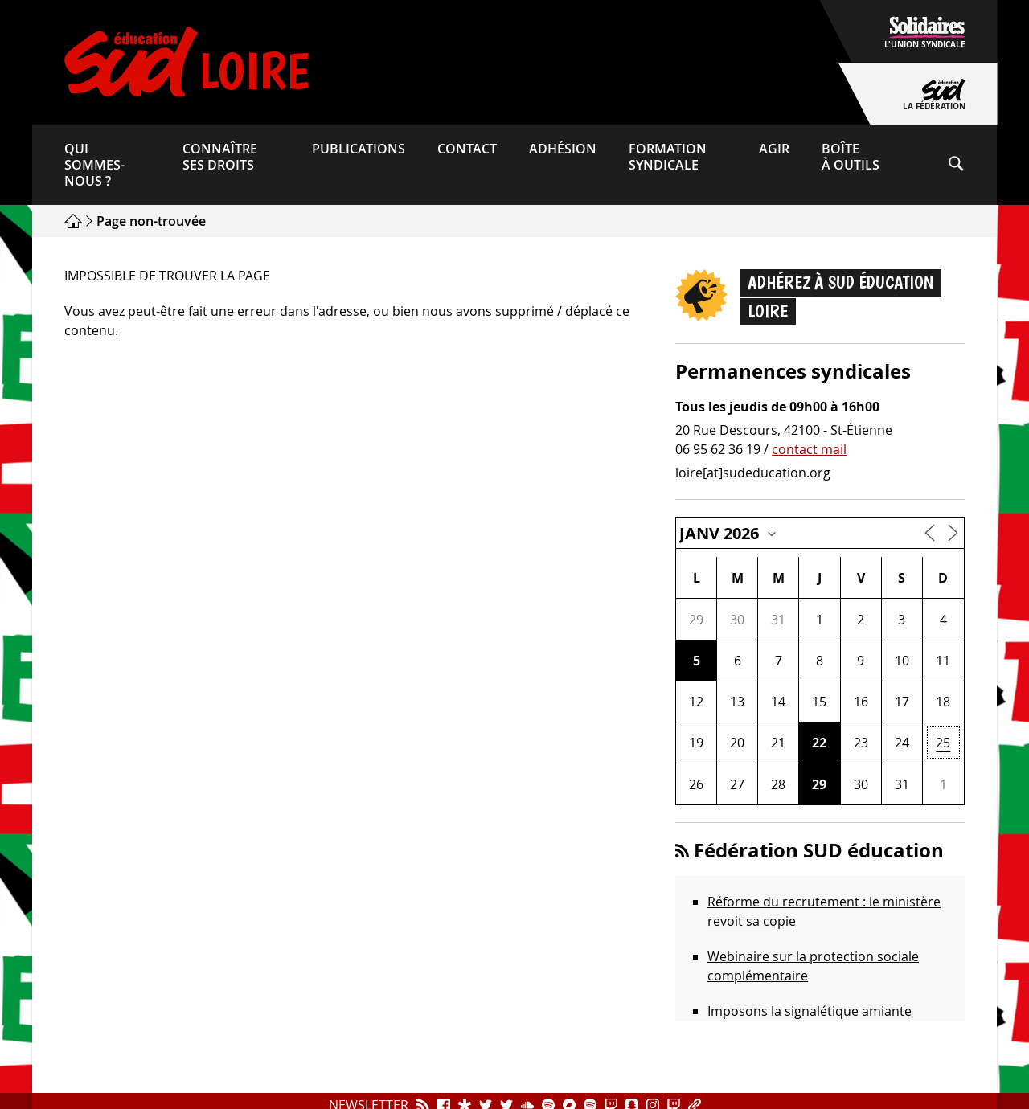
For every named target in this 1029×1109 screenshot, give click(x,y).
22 (819, 742)
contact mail (809, 449)
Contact (467, 149)
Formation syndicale (668, 157)
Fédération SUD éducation (819, 850)
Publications (358, 149)
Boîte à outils (850, 157)
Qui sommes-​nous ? (94, 165)
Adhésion (562, 149)
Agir (774, 149)
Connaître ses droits (219, 157)
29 (819, 784)
